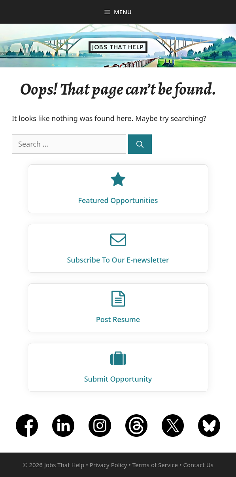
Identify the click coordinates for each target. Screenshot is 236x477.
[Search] (140, 144)
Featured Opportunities (118, 200)
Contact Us (198, 465)
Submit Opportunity (118, 379)
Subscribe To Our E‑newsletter (118, 260)
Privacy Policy (108, 465)
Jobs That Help (118, 47)
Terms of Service (155, 465)
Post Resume (118, 319)
